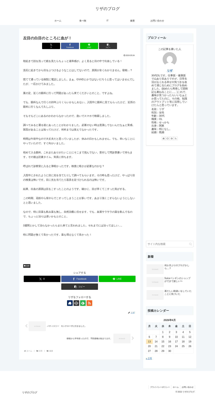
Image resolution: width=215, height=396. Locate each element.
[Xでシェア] (51, 46)
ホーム (176, 387)
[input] (169, 244)
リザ (170, 70)
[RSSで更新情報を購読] (89, 303)
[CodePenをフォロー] (76, 303)
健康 (27, 266)
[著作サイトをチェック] (70, 303)
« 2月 (149, 358)
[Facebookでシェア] (70, 46)
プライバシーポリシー (160, 387)
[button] (108, 46)
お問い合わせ (188, 387)
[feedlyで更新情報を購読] (83, 303)
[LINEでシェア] (89, 46)
